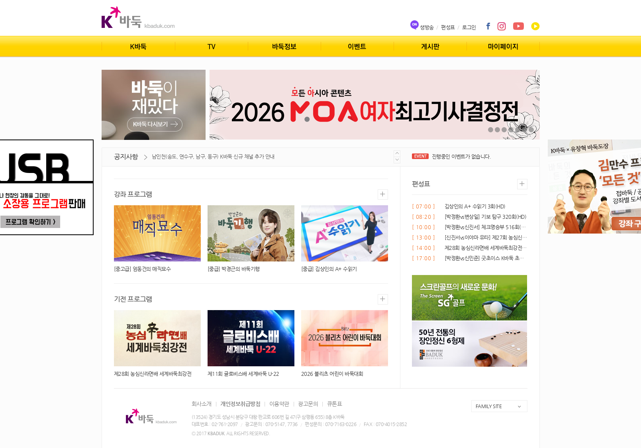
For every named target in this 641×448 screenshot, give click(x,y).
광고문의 (308, 404)
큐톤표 (334, 404)
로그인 (469, 27)
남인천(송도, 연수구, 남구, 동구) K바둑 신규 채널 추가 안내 (213, 156)
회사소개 (202, 404)
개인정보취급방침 (240, 404)
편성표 (448, 27)
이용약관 (279, 404)
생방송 (427, 27)
